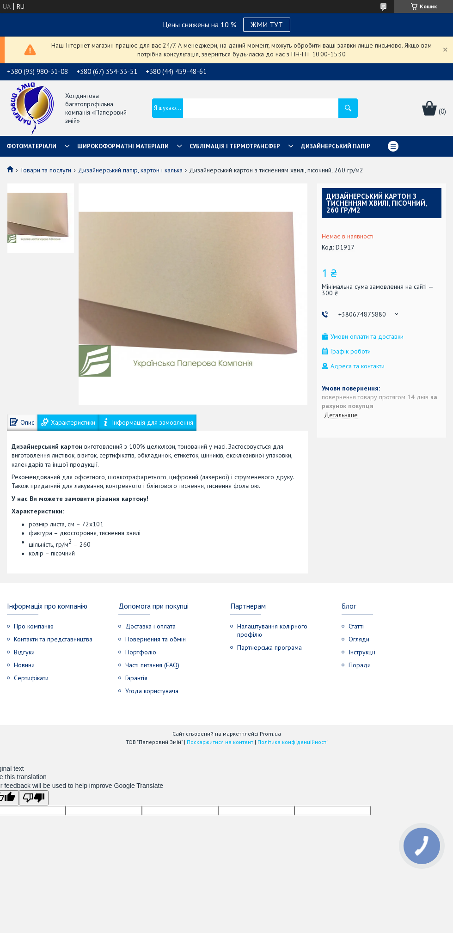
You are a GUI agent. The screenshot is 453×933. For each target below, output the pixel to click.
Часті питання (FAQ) (152, 665)
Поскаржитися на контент (220, 741)
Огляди (359, 639)
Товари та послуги (45, 170)
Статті (356, 626)
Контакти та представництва (53, 639)
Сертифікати (31, 678)
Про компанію (34, 626)
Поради (360, 665)
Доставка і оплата (150, 626)
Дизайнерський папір (335, 146)
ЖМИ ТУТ (267, 24)
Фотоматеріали (31, 146)
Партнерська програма (269, 647)
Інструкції (362, 652)
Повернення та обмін (155, 639)
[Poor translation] (34, 797)
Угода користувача (151, 691)
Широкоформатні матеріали (123, 146)
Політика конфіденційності (292, 741)
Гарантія (136, 678)
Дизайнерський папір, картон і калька (130, 170)
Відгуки (24, 652)
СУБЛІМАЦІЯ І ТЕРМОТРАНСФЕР (235, 146)
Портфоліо (140, 652)
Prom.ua (270, 733)
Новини (24, 665)
